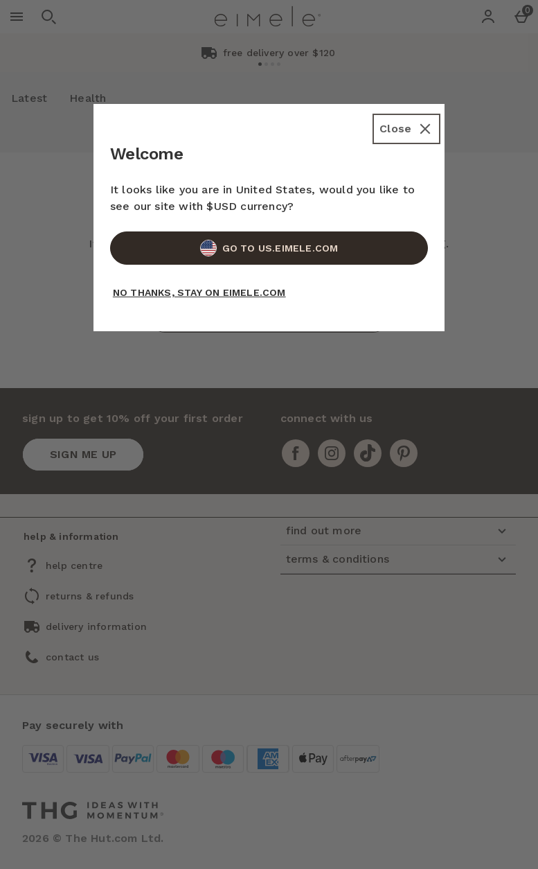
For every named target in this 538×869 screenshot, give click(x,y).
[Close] (406, 129)
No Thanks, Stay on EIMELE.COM (199, 292)
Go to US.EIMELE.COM (269, 248)
